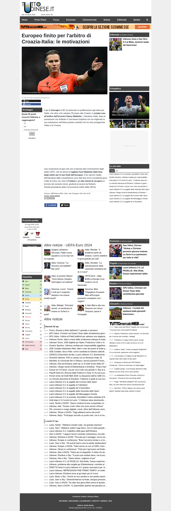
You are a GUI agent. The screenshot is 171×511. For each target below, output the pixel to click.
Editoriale (115, 35)
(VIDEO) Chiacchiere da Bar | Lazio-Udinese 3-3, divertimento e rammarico (83, 355)
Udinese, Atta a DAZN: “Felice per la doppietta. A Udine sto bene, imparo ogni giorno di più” (90, 452)
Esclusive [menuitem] (71, 20)
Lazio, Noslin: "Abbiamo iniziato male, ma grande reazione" (75, 425)
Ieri (117, 171)
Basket (113, 283)
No (25, 126)
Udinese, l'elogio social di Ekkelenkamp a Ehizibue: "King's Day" (78, 367)
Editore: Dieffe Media (85, 505)
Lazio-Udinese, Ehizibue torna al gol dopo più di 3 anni (73, 473)
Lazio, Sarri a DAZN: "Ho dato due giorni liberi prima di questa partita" (80, 483)
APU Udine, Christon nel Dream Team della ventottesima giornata (78, 333)
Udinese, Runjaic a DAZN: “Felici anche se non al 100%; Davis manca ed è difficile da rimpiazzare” (93, 446)
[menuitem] (147, 20)
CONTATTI (96, 501)
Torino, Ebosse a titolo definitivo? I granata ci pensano (73, 330)
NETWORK (63, 501)
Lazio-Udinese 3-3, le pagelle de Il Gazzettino (69, 388)
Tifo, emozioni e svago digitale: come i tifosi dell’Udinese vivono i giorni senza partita (87, 409)
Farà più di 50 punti (31, 130)
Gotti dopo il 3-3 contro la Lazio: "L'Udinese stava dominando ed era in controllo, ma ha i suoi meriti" (94, 400)
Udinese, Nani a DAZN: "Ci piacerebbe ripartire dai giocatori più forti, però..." (83, 486)
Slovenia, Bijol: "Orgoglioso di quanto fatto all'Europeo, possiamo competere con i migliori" (91, 295)
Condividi (50, 205)
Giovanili (114, 304)
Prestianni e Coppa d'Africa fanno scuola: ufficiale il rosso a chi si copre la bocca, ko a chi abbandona (126, 343)
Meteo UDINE (32, 246)
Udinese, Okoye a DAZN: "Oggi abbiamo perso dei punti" (74, 412)
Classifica (27, 277)
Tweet (65, 205)
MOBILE (104, 501)
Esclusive (114, 241)
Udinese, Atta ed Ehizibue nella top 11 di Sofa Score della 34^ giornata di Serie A (85, 364)
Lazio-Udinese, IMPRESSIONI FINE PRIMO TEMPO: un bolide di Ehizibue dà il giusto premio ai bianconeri (97, 470)
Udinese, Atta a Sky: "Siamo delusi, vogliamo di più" (72, 458)
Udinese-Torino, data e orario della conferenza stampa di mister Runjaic (81, 339)
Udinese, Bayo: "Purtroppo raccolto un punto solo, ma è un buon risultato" (82, 415)
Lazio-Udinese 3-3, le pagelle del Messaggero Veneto (73, 394)
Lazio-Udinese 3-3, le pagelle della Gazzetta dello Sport (74, 391)
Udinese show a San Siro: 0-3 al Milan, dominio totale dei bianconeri (136, 42)
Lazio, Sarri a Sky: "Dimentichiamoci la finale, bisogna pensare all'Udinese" (82, 480)
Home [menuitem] (24, 20)
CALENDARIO (85, 501)
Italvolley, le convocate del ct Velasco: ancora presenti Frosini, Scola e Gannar (84, 361)
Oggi (112, 171)
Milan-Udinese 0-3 (120, 115)
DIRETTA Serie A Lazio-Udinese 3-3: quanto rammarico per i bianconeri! (81, 467)
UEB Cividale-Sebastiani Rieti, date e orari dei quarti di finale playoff (79, 348)
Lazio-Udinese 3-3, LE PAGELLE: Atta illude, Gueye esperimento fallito (81, 461)
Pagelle (113, 263)
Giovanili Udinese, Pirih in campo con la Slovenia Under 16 (75, 358)
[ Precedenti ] (32, 240)
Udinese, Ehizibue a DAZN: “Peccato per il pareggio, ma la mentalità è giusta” (84, 437)
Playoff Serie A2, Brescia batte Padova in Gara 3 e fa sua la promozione (81, 373)
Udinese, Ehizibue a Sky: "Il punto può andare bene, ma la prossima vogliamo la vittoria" (88, 455)
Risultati (32, 138)
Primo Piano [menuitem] (40, 20)
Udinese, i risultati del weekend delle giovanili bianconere (134, 311)
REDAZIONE (73, 501)
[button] (32, 134)
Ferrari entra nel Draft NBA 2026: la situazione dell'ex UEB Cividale (79, 376)
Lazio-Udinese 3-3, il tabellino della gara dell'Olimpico (73, 431)
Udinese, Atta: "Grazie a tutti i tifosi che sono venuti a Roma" (76, 406)
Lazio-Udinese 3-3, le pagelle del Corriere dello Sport (73, 382)
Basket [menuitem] (136, 20)
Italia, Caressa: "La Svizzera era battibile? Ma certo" (61, 266)
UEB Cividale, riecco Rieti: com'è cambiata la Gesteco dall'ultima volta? (81, 352)
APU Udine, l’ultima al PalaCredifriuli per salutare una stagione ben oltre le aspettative (87, 336)
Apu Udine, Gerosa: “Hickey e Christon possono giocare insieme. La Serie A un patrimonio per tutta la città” (135, 251)
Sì (25, 123)
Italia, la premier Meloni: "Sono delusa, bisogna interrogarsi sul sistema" (62, 279)
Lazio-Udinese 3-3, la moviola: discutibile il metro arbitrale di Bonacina (80, 397)
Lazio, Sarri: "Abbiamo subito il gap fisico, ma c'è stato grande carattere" (81, 428)
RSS (110, 501)
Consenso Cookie (79, 496)
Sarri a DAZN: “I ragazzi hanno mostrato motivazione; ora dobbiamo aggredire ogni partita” (89, 434)
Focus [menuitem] (56, 20)
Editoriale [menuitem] (122, 20)
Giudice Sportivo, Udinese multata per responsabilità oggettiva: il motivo (81, 345)
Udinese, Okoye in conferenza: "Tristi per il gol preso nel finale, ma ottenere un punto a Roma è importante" (97, 449)
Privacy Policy (92, 496)
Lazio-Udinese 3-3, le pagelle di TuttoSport (68, 385)
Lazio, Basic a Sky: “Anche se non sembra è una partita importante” (79, 476)
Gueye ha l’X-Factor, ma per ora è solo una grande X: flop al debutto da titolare (84, 370)
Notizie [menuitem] (107, 20)
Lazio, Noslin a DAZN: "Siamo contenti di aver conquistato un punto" (79, 403)
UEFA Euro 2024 (57, 193)
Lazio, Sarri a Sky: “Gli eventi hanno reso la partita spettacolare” (78, 443)
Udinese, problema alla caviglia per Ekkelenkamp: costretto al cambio (80, 464)
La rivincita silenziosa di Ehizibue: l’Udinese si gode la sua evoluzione (80, 379)
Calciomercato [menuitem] (90, 20)
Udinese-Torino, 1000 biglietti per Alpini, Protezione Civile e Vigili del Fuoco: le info (86, 342)
